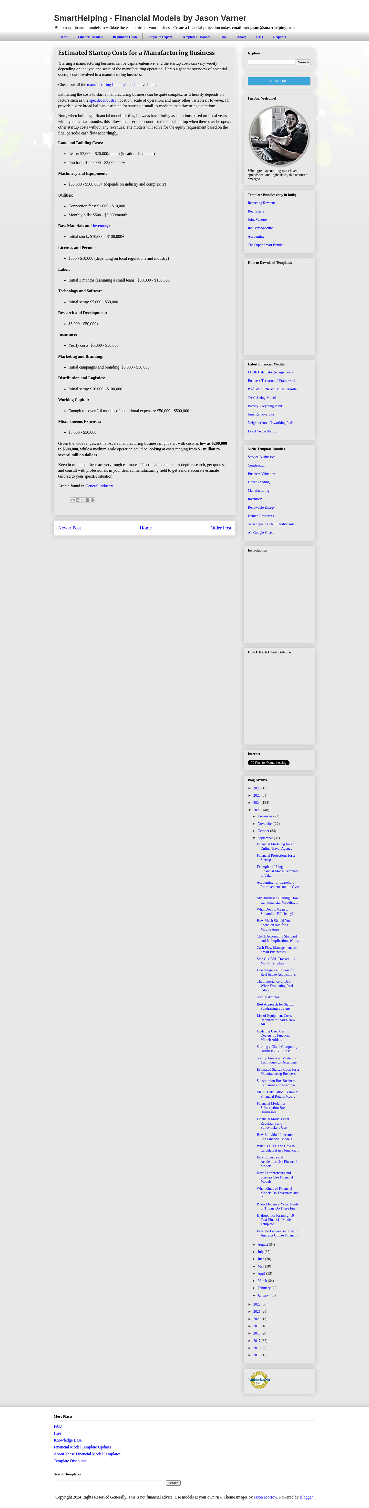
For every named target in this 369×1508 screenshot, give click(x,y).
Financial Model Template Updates (82, 1447)
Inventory (101, 226)
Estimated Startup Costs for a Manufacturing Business (278, 1072)
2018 (257, 1333)
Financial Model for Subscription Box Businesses (271, 1107)
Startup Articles (268, 997)
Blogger (306, 1497)
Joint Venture (257, 219)
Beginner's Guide (125, 37)
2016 (257, 1348)
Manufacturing (258, 490)
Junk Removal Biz (261, 414)
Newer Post (69, 527)
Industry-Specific (260, 228)
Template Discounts (196, 37)
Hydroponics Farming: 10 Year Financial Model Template (275, 1220)
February (264, 1288)
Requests (279, 37)
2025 (257, 795)
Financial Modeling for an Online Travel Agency (275, 846)
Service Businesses (261, 457)
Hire (223, 37)
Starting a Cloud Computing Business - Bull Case (277, 1049)
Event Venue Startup (262, 431)
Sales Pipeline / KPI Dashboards (271, 524)
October (264, 831)
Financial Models (90, 37)
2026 (257, 788)
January (264, 1295)
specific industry (102, 100)
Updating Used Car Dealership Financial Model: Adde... (273, 1035)
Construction (257, 465)
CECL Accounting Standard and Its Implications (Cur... (278, 938)
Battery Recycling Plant (265, 406)
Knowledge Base (68, 1440)
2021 (257, 1311)
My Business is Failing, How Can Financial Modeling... (278, 900)
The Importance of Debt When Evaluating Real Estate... (275, 986)
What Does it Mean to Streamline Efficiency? (275, 911)
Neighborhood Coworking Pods (270, 423)
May (261, 1266)
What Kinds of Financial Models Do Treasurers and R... (278, 1193)
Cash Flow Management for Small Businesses (277, 950)
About (241, 37)
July (261, 1252)
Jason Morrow (265, 1497)
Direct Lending (259, 482)
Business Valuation (261, 474)
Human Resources (261, 516)
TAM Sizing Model (262, 398)
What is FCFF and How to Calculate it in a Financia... (278, 1148)
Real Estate (256, 211)
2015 (257, 1355)
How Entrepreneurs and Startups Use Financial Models (275, 1177)
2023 (257, 810)
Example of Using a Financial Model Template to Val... (277, 871)
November (266, 824)
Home (63, 37)
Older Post (220, 527)
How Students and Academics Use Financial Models (277, 1161)
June (261, 1259)
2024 (257, 803)
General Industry (99, 486)
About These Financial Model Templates (87, 1454)
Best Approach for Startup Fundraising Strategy (275, 1006)
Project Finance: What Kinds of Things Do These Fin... (277, 1206)
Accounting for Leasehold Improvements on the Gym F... (278, 887)
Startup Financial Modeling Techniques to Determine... (278, 1060)
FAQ (259, 37)
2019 (257, 1326)
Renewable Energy (261, 507)
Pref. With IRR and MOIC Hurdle (272, 389)
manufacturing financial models (113, 84)
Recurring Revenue (261, 203)
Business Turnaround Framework (272, 381)
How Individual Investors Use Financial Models (275, 1137)
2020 (257, 1319)
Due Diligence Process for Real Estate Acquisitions (276, 972)
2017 (257, 1341)
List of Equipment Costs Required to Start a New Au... (276, 1020)
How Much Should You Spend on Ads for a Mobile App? (274, 925)
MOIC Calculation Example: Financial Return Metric (277, 1094)
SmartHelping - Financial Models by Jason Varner (150, 18)
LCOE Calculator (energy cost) (270, 372)
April (262, 1273)
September (266, 838)
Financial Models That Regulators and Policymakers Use (273, 1123)
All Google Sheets (261, 533)
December (265, 816)
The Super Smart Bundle (265, 245)
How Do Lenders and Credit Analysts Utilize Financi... (277, 1233)
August (263, 1244)
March (263, 1281)
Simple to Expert (160, 37)
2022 (257, 1304)
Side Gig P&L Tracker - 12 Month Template (276, 961)
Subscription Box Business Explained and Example (276, 1083)
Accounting (256, 236)
